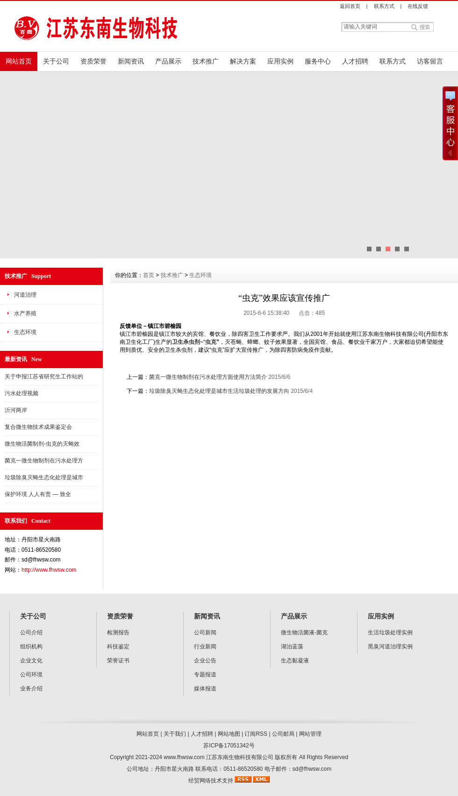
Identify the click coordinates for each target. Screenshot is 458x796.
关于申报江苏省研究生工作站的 (44, 376)
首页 (148, 275)
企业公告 (205, 660)
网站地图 (229, 734)
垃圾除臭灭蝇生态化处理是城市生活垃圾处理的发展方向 (219, 391)
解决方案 (243, 61)
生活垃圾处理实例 (390, 632)
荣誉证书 (118, 660)
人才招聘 (355, 61)
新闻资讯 (131, 61)
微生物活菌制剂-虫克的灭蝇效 (42, 444)
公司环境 (31, 674)
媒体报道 (205, 688)
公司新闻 (205, 632)
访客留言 (430, 61)
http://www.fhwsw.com (48, 570)
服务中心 (318, 61)
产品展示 (168, 61)
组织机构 (31, 646)
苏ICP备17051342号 (228, 745)
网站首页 (19, 61)
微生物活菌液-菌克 (304, 632)
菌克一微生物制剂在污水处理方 (44, 460)
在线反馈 (418, 6)
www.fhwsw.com (184, 757)
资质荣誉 (93, 61)
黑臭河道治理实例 (390, 646)
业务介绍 (31, 688)
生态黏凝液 (295, 660)
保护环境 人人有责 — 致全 (38, 494)
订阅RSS (255, 734)
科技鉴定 (118, 646)
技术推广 (206, 61)
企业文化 (31, 660)
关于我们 (175, 734)
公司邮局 (283, 734)
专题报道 (205, 674)
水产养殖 (25, 313)
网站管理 (310, 734)
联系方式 (384, 6)
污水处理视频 (21, 393)
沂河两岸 (16, 410)
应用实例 (280, 61)
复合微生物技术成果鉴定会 (38, 427)
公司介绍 (31, 632)
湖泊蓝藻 (292, 646)
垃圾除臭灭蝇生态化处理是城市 (44, 477)
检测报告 (118, 632)
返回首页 (350, 6)
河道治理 (25, 294)
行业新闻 (205, 646)
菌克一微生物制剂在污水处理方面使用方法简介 (208, 377)
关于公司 (56, 61)
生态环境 (25, 332)
